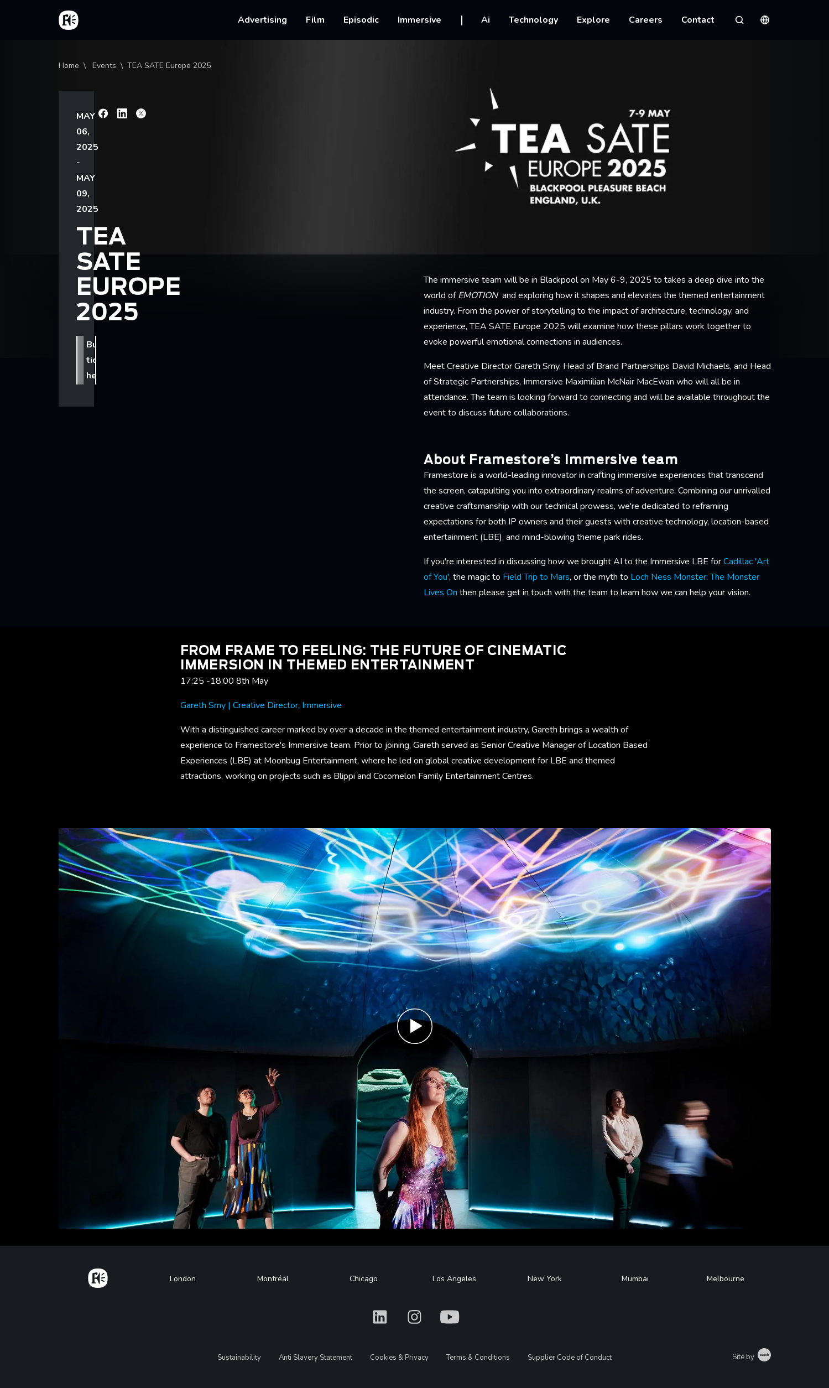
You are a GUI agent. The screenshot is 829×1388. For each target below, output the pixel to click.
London (183, 1278)
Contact (698, 20)
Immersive (419, 20)
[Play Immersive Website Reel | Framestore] (415, 1028)
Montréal (273, 1278)
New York (545, 1278)
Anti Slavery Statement (315, 1358)
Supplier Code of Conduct (570, 1358)
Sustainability (239, 1358)
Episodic (361, 20)
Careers (646, 20)
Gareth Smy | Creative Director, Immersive (261, 705)
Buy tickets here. (122, 163)
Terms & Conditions (478, 1358)
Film (315, 20)
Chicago (364, 1278)
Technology (533, 20)
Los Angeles (454, 1278)
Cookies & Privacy (399, 1358)
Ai (485, 20)
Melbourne (725, 1278)
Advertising (262, 20)
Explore (593, 20)
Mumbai (635, 1278)
